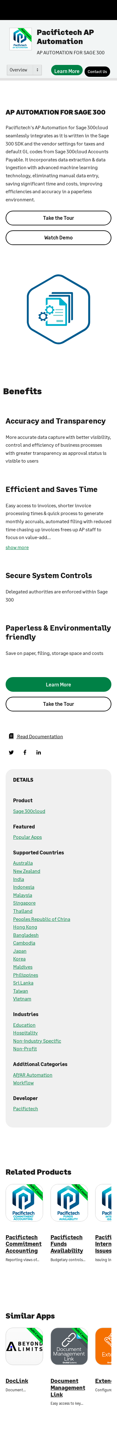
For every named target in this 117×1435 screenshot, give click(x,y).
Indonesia (23, 887)
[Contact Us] (97, 71)
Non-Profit (25, 1048)
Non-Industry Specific (37, 1041)
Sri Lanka (23, 982)
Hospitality (25, 1032)
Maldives (22, 967)
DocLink (17, 1381)
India (18, 879)
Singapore (24, 903)
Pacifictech (25, 1108)
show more (17, 547)
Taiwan (20, 991)
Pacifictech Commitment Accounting (23, 1244)
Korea (19, 958)
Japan (20, 951)
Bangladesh (26, 935)
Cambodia (24, 943)
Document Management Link (68, 1388)
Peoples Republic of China (41, 919)
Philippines (25, 975)
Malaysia (22, 895)
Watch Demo (58, 237)
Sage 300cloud (29, 811)
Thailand (22, 911)
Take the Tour (58, 218)
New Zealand (26, 871)
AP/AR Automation (32, 1075)
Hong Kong (25, 927)
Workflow (23, 1082)
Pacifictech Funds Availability (67, 1244)
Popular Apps (27, 837)
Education (24, 1025)
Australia (23, 863)
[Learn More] (67, 70)
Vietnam (22, 998)
